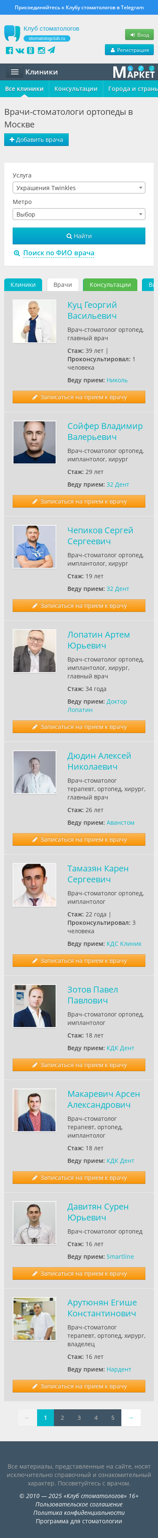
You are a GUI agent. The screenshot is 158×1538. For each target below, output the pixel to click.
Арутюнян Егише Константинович (102, 1308)
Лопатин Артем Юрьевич (98, 640)
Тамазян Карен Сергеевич (98, 874)
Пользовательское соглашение (79, 1504)
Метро (22, 202)
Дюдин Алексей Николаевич (99, 761)
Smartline (120, 1256)
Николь (117, 380)
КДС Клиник (124, 944)
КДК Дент (120, 1048)
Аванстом (120, 822)
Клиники (23, 285)
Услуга (22, 175)
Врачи (63, 285)
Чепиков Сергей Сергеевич (100, 535)
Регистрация (129, 49)
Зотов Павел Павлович (92, 995)
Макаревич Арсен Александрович (103, 1099)
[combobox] (79, 187)
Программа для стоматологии (79, 1521)
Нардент (119, 1369)
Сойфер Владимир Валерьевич (105, 431)
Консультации (76, 89)
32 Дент (118, 484)
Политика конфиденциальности (79, 1513)
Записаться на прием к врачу (79, 397)
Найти (79, 236)
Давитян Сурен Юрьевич (98, 1212)
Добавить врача (36, 139)
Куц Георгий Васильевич (92, 310)
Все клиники (24, 89)
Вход (139, 34)
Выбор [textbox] (25, 214)
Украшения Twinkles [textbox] (46, 188)
